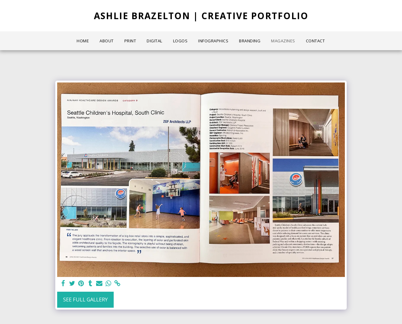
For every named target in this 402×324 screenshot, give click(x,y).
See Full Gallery (85, 299)
